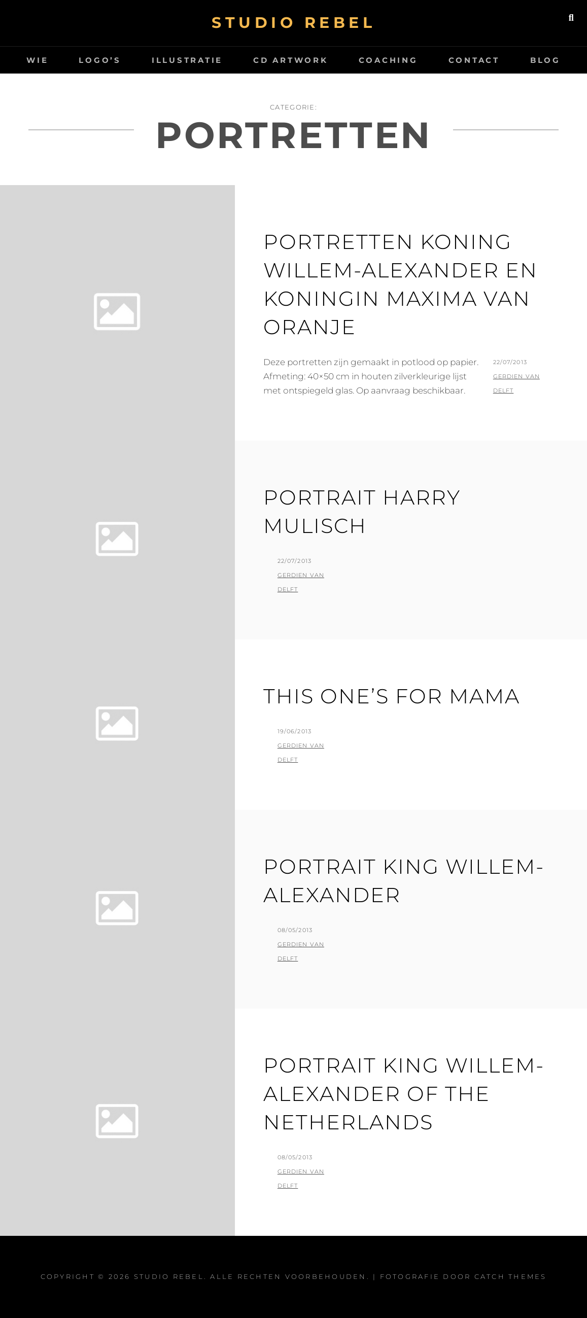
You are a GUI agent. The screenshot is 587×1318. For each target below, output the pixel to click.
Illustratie (187, 60)
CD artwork (290, 60)
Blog (545, 60)
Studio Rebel (293, 22)
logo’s (100, 60)
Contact (474, 60)
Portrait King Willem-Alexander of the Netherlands (403, 1093)
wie (37, 60)
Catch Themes (510, 1276)
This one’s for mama (391, 696)
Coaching (388, 60)
